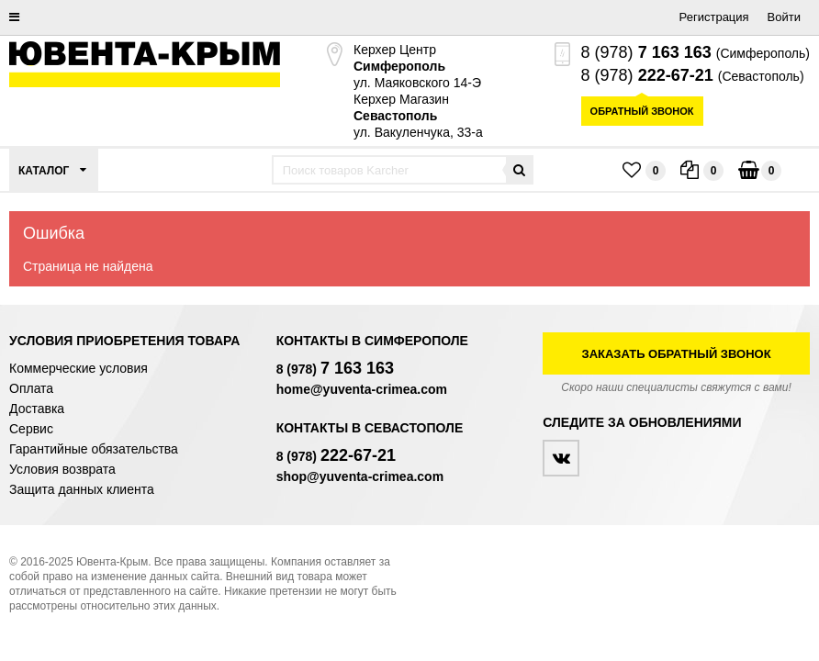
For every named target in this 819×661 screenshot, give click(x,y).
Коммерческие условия (78, 368)
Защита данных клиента (81, 489)
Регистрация (714, 17)
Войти (784, 17)
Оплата (31, 388)
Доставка (36, 408)
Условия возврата (62, 469)
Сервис (31, 428)
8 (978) (646, 52)
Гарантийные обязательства (93, 449)
